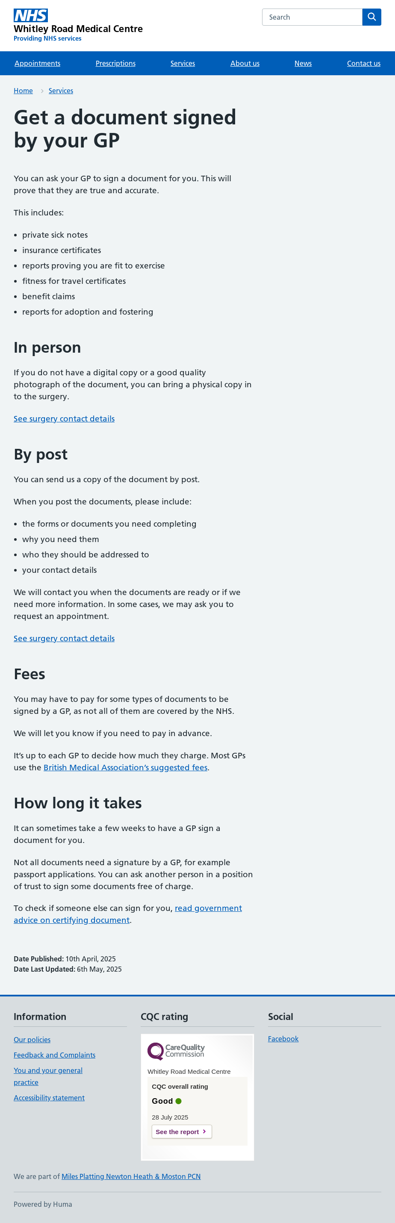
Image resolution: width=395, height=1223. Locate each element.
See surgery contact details (64, 419)
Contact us (363, 63)
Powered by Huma (43, 1204)
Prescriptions (116, 63)
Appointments (37, 63)
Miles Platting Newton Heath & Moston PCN (131, 1176)
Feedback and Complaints (54, 1055)
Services (183, 63)
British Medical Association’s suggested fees (125, 767)
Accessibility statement (49, 1097)
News (303, 63)
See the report (177, 1131)
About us (244, 63)
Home (23, 90)
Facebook (283, 1038)
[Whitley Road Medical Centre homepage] (78, 26)
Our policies (32, 1039)
